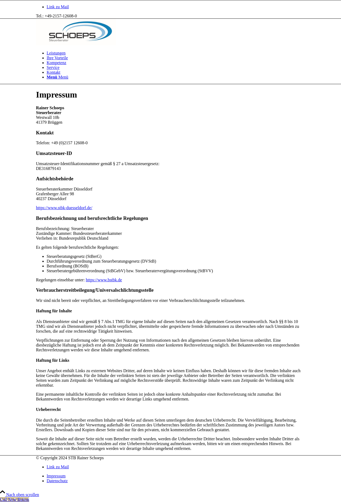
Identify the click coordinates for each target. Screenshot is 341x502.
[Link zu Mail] (58, 7)
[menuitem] (176, 53)
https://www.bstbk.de (104, 280)
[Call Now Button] (14, 499)
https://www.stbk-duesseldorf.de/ (64, 207)
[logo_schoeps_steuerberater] (76, 44)
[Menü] (57, 77)
